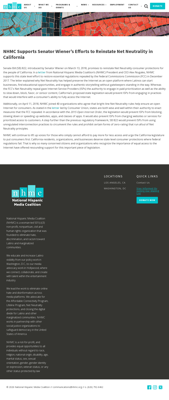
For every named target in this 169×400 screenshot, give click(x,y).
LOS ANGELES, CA (114, 182)
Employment (117, 4)
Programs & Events (63, 6)
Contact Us (133, 6)
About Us (27, 6)
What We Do (44, 6)
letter (42, 72)
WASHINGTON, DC (115, 188)
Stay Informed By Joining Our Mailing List (148, 191)
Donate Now (147, 200)
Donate (157, 6)
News (84, 4)
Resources (98, 4)
